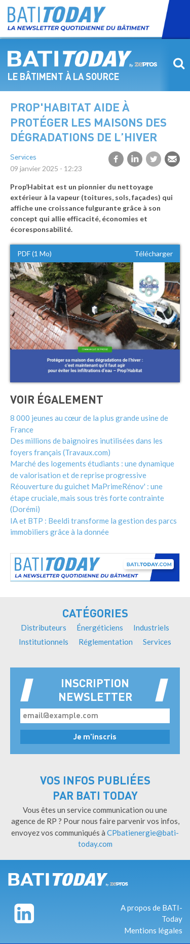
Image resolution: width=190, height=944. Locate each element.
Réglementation (106, 641)
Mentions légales (153, 930)
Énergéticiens (100, 627)
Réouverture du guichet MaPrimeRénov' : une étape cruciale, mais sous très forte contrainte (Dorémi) (87, 498)
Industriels (151, 627)
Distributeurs (43, 627)
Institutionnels (43, 641)
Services (23, 157)
